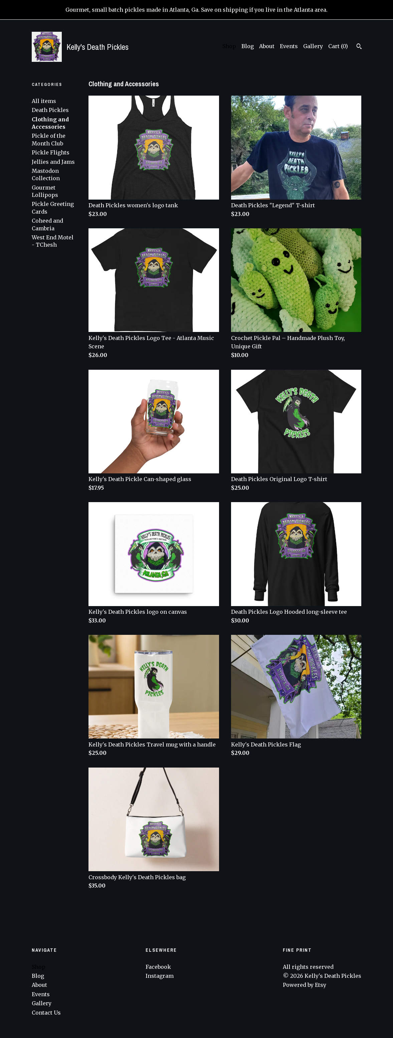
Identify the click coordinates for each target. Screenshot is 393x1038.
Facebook (158, 966)
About (266, 46)
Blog (247, 46)
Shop (229, 46)
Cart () (338, 46)
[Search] (359, 47)
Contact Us (46, 1012)
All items (44, 101)
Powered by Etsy (304, 985)
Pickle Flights (50, 152)
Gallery (313, 46)
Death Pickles (50, 110)
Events (289, 46)
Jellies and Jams (53, 161)
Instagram (160, 975)
